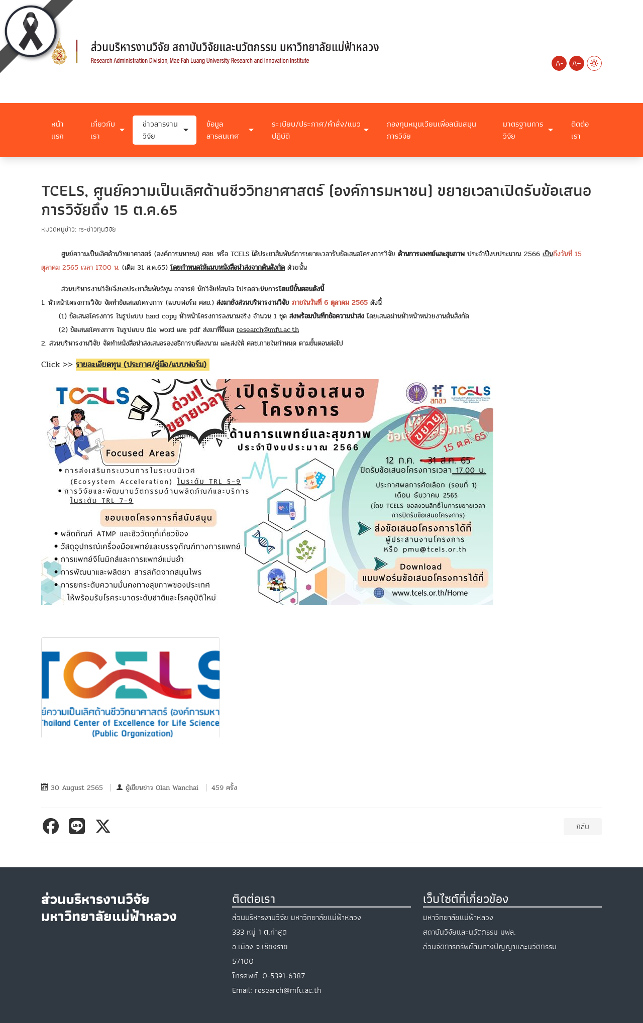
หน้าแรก (57, 130)
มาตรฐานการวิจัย (523, 130)
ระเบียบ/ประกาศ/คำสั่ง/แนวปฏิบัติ (316, 130)
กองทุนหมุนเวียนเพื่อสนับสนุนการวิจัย (431, 130)
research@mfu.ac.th (268, 329)
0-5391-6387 (283, 976)
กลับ (582, 827)
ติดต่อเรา (580, 130)
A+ (576, 63)
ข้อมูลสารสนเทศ (222, 130)
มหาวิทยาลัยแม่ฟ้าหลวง (458, 918)
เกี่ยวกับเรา (102, 130)
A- (559, 63)
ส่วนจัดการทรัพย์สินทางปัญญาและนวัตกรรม (490, 947)
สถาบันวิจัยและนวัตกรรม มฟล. (469, 932)
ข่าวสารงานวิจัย (160, 130)
